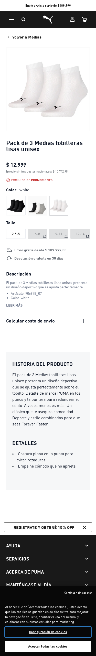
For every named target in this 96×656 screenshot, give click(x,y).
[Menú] (11, 19)
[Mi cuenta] (72, 19)
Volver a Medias (23, 37)
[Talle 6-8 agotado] (37, 234)
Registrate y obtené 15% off (51, 527)
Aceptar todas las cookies (48, 649)
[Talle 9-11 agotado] (59, 234)
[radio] (16, 205)
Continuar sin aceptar (78, 595)
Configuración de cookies (48, 634)
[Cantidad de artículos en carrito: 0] (85, 19)
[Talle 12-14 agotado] (80, 234)
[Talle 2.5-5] (16, 234)
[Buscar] (23, 19)
